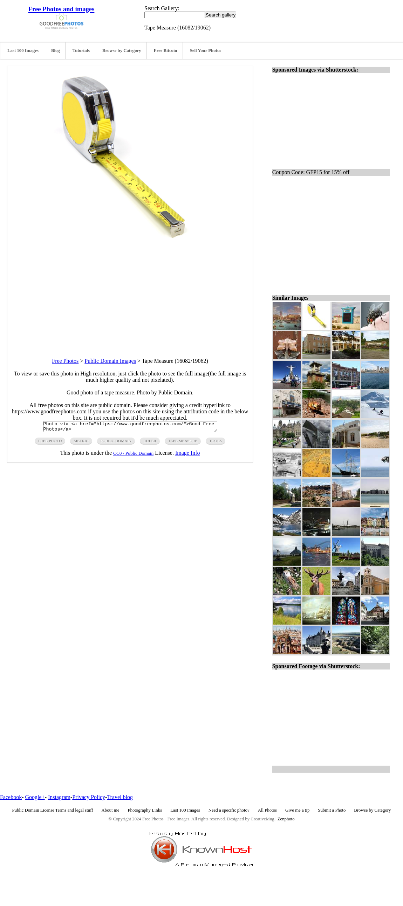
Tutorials (81, 50)
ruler (149, 443)
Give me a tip (297, 810)
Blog (55, 50)
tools (215, 443)
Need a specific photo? (229, 810)
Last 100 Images (23, 50)
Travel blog (120, 797)
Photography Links (145, 810)
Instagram (59, 797)
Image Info (187, 455)
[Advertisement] (130, 296)
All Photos (267, 810)
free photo (50, 443)
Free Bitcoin (165, 50)
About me (110, 810)
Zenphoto (286, 819)
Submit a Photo (332, 810)
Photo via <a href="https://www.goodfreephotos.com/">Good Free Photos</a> (130, 427)
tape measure (182, 443)
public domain (116, 443)
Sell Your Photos (205, 50)
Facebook (11, 797)
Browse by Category (121, 50)
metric (81, 443)
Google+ (35, 797)
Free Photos (65, 361)
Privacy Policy (88, 797)
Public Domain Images (110, 361)
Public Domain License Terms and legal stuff (52, 810)
